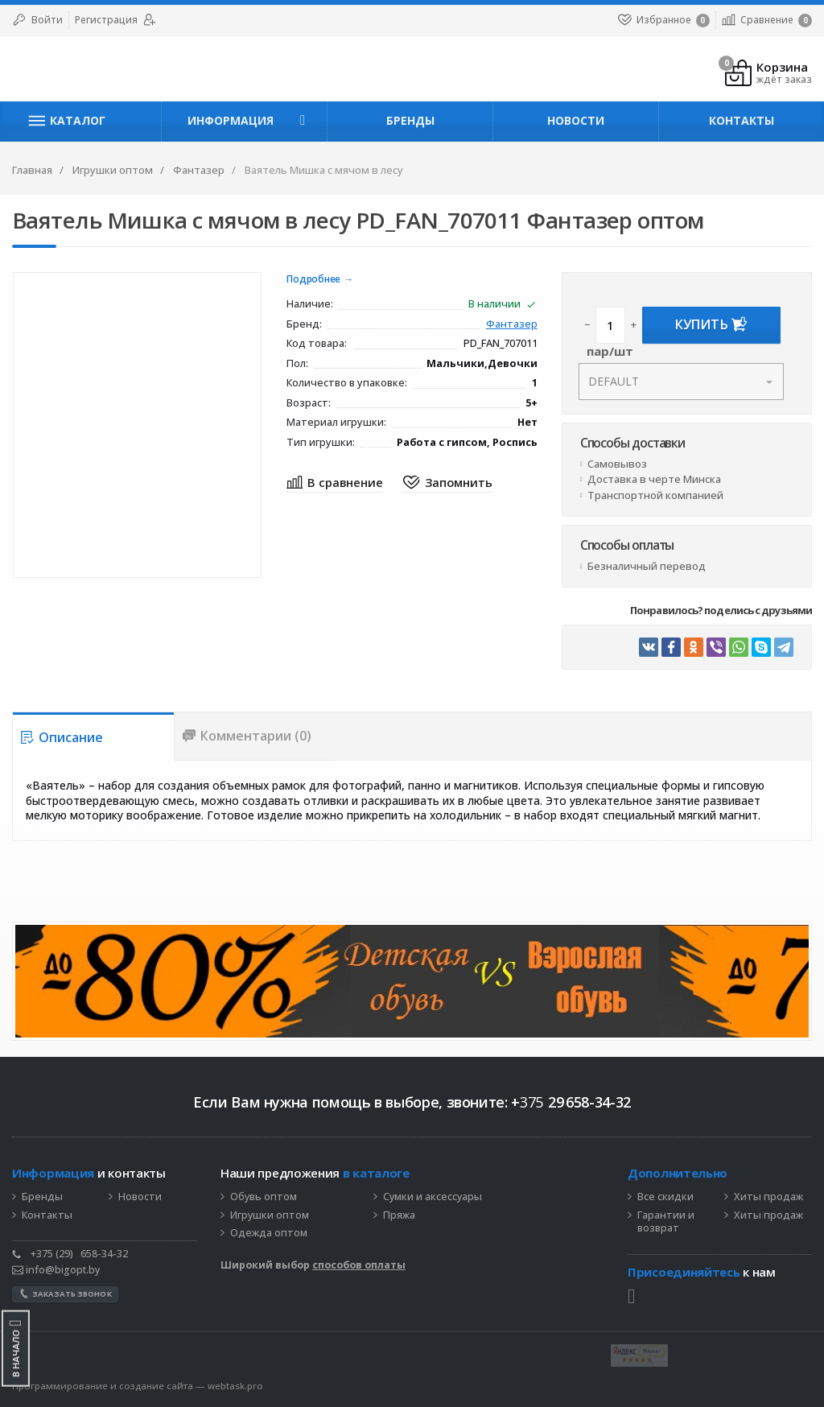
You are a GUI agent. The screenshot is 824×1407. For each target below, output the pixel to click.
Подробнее (313, 280)
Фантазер (512, 325)
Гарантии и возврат (665, 1222)
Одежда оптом (268, 1233)
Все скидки (665, 1196)
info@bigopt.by (56, 1270)
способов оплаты (359, 1265)
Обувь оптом (263, 1196)
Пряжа (399, 1215)
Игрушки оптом (269, 1215)
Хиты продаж (768, 1196)
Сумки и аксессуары (432, 1196)
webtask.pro (235, 1386)
